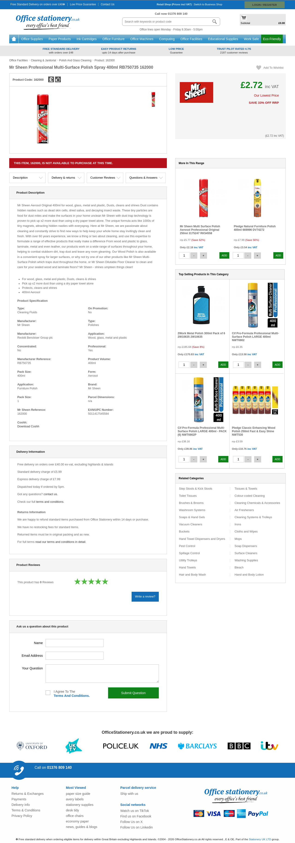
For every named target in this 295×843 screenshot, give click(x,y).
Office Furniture (113, 39)
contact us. (51, 494)
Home (13, 39)
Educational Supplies (223, 39)
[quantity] (184, 255)
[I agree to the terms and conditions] (48, 692)
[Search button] (214, 22)
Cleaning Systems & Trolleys (253, 517)
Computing (167, 39)
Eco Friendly (272, 39)
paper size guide (78, 794)
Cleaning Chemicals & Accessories (257, 503)
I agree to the (72, 694)
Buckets (184, 531)
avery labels (75, 799)
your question (32, 668)
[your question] (102, 673)
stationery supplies (79, 805)
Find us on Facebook (135, 816)
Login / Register (264, 4)
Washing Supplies (246, 560)
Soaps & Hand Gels (192, 517)
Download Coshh (29, 426)
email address (32, 655)
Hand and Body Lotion (249, 574)
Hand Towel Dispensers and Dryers (202, 539)
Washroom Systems (192, 510)
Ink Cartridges (87, 39)
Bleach (239, 567)
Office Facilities (191, 39)
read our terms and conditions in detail (60, 542)
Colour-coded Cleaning (250, 495)
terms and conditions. (72, 696)
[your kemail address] (75, 656)
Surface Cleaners (246, 553)
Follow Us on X (131, 822)
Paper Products (60, 39)
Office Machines (142, 39)
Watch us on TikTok (134, 811)
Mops (238, 539)
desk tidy (72, 810)
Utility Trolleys (188, 560)
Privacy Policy (22, 816)
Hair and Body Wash (192, 574)
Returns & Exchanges (28, 794)
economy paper (77, 821)
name (38, 643)
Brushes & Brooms (191, 503)
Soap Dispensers (246, 546)
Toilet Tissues (188, 495)
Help (15, 788)
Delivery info (21, 805)
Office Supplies (32, 39)
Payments (19, 799)
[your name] (75, 643)
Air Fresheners (244, 510)
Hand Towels (187, 567)
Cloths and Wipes (246, 531)
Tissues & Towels (246, 488)
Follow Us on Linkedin (136, 827)
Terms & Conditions (26, 810)
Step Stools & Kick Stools (195, 488)
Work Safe (251, 39)
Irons (238, 524)
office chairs (75, 816)
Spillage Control (189, 553)
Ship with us (129, 794)
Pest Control (187, 546)
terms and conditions (49, 501)
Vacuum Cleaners (190, 524)
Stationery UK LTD (260, 839)
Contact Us (107, 4)
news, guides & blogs (81, 827)
